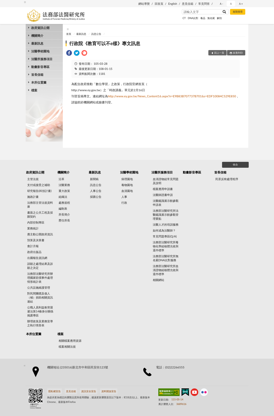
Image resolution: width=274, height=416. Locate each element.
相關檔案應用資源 (70, 340)
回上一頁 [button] (219, 52)
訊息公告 (96, 33)
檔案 (34, 90)
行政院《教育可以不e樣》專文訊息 (104, 43)
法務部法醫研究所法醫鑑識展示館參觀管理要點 (165, 214)
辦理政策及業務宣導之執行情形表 (40, 323)
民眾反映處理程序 (226, 179)
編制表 (63, 208)
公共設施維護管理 (38, 287)
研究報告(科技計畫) (39, 190)
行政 (124, 202)
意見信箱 (187, 3)
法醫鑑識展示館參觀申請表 (165, 202)
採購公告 (95, 196)
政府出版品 (34, 252)
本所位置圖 (38, 82)
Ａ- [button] (221, 3)
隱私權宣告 (54, 391)
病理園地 (127, 179)
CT (184, 18)
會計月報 (33, 246)
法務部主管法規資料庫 (40, 204)
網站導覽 (144, 3)
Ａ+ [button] (240, 3)
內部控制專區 (35, 222)
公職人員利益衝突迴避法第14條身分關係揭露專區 (40, 311)
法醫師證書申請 (163, 194)
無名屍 (211, 18)
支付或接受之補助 (38, 185)
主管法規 (33, 179)
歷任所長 (64, 220)
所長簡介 (64, 214)
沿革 (61, 179)
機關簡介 (37, 35)
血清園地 (127, 190)
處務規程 (64, 202)
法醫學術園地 (40, 51)
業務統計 (33, 228)
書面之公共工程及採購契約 (40, 214)
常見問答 (204, 3)
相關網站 (158, 280)
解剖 (219, 18)
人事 (124, 196)
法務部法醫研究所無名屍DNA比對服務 (165, 258)
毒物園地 (127, 185)
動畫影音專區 (40, 67)
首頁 (68, 33)
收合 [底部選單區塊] (235, 164)
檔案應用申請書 (163, 189)
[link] (69, 53)
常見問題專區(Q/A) (165, 236)
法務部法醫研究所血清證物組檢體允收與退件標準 (165, 270)
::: (25, 1)
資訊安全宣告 (88, 391)
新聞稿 (94, 179)
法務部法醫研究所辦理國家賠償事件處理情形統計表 (40, 277)
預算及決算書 (35, 240)
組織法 (63, 196)
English (172, 3)
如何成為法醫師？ (164, 230)
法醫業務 (64, 185)
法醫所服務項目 (42, 59)
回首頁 (159, 3)
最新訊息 (37, 43)
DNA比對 (193, 18)
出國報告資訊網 (37, 258)
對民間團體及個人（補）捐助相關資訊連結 (40, 297)
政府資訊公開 (40, 28)
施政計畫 (33, 196)
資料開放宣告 (108, 391)
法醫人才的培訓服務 (165, 224)
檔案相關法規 (67, 346)
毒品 (202, 18)
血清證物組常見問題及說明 (165, 181)
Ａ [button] (230, 3)
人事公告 (95, 190)
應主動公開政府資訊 (40, 234)
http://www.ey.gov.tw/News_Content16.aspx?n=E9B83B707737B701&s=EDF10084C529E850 (172, 96)
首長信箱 (37, 74)
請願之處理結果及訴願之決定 (40, 265)
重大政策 (64, 190)
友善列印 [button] (238, 52)
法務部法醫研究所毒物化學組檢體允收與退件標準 (165, 246)
